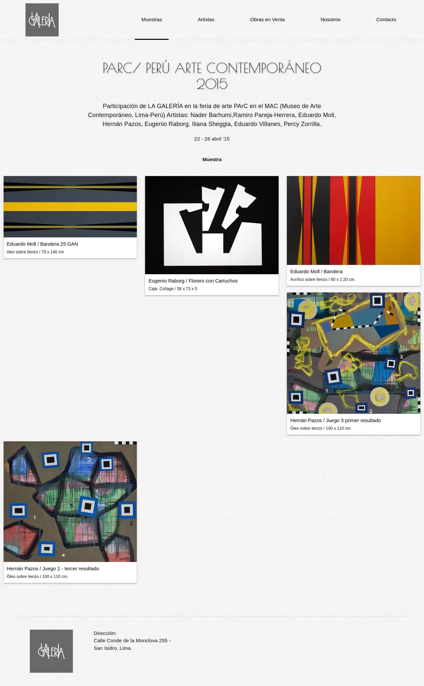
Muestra (212, 159)
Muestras (151, 19)
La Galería (42, 19)
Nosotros (331, 19)
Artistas (206, 19)
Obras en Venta (267, 19)
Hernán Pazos (306, 420)
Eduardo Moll (21, 244)
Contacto (386, 19)
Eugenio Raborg (166, 280)
